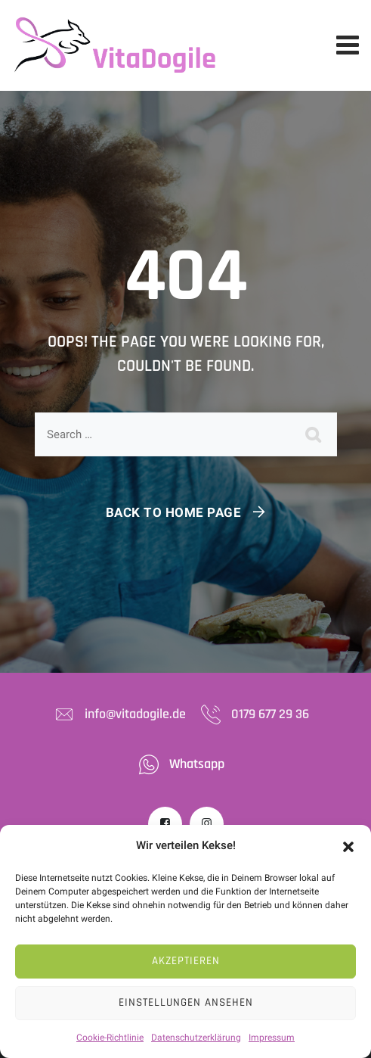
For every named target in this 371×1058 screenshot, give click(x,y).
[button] (348, 846)
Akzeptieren (186, 961)
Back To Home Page (174, 512)
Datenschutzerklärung (196, 1037)
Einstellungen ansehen (186, 1002)
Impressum (272, 1037)
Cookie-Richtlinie (110, 1037)
